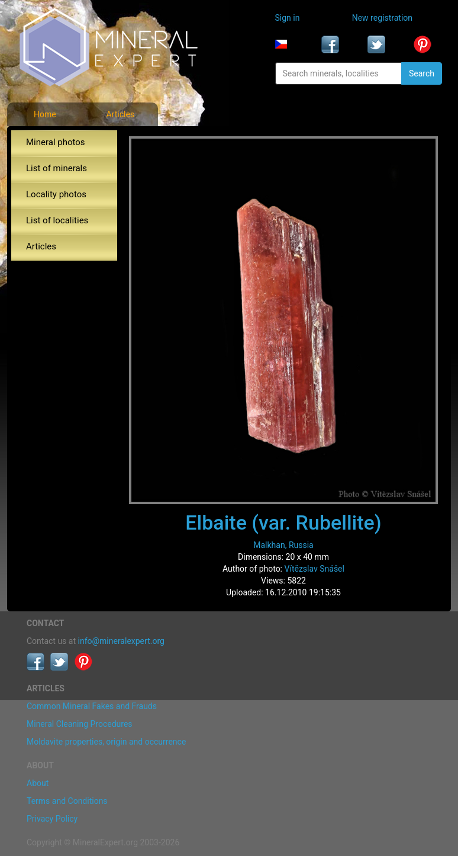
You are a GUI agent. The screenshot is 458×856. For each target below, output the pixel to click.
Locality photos (56, 194)
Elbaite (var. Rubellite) (283, 522)
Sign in (287, 18)
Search (421, 73)
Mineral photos (55, 142)
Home (45, 114)
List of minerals (56, 168)
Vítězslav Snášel (314, 568)
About (38, 783)
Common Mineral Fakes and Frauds (92, 706)
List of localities (57, 220)
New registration (382, 18)
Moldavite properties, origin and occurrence (106, 741)
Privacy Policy (52, 818)
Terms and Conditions (67, 801)
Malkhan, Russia (283, 545)
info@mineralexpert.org (121, 641)
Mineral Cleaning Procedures (80, 724)
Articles (120, 114)
